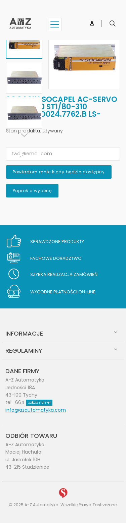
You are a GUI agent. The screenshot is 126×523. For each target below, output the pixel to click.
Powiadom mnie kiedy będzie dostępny (59, 172)
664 (33, 402)
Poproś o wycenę (32, 190)
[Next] (24, 135)
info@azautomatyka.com (35, 410)
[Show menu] (54, 24)
